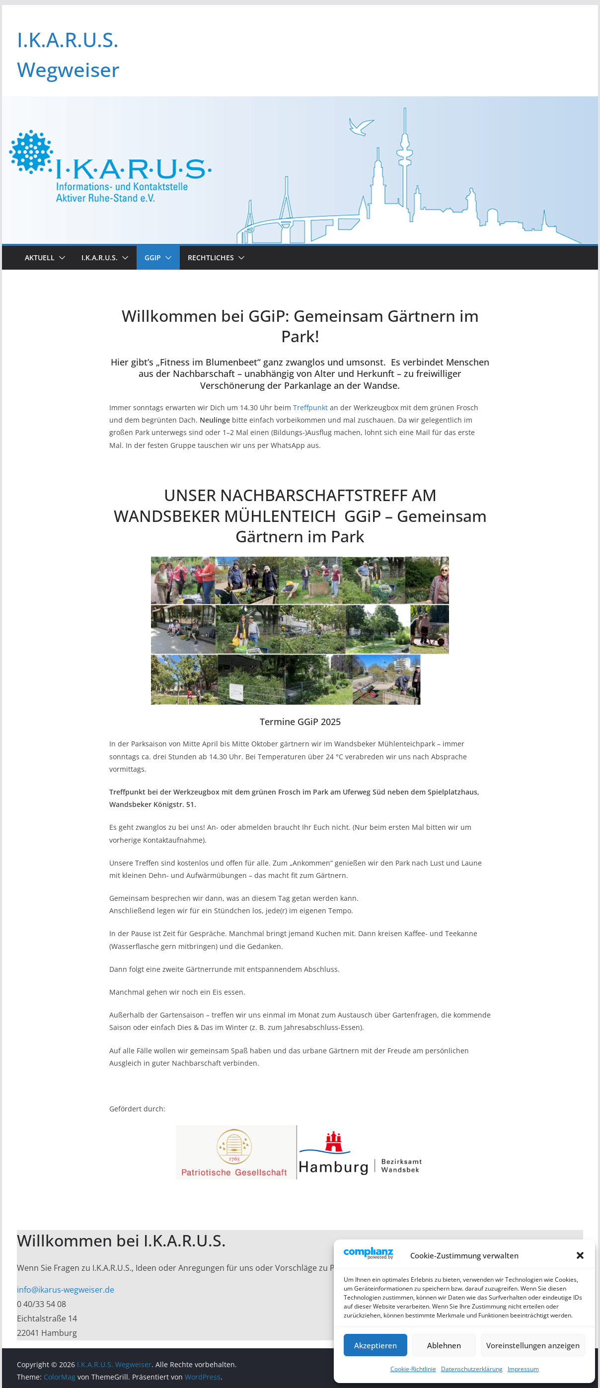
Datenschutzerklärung (472, 1369)
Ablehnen (444, 1345)
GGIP (153, 257)
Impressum (523, 1369)
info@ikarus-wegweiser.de (65, 1289)
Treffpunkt (310, 407)
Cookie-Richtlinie (413, 1369)
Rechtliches (211, 257)
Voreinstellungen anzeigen (533, 1345)
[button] (580, 1255)
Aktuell (40, 257)
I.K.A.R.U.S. (99, 257)
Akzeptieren (375, 1345)
